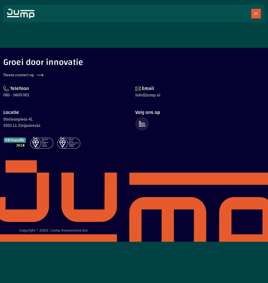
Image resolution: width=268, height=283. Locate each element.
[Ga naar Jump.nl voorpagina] (20, 13)
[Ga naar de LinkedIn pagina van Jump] (142, 124)
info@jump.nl (147, 94)
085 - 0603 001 (16, 94)
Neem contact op (23, 74)
